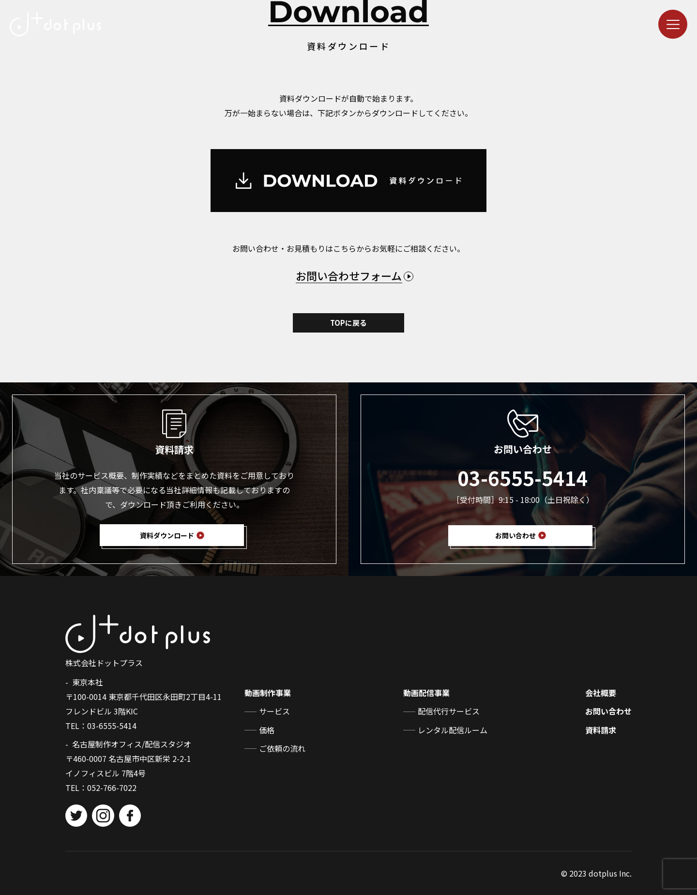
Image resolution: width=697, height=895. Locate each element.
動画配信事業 (426, 692)
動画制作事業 (267, 692)
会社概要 (600, 692)
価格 (266, 730)
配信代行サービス (449, 711)
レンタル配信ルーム (452, 730)
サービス (274, 711)
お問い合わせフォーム (349, 275)
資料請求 (600, 730)
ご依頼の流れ (282, 748)
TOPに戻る (348, 323)
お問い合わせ (608, 711)
